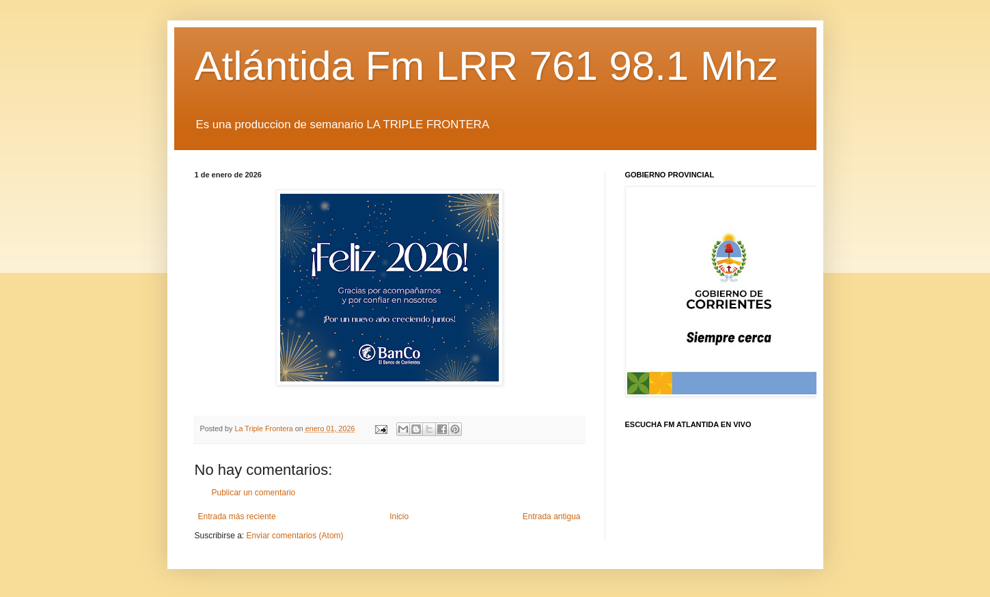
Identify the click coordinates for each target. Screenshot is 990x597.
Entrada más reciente (237, 516)
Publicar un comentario (254, 492)
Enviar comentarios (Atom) (295, 535)
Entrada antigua (552, 516)
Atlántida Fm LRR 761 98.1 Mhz (486, 66)
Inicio (399, 516)
